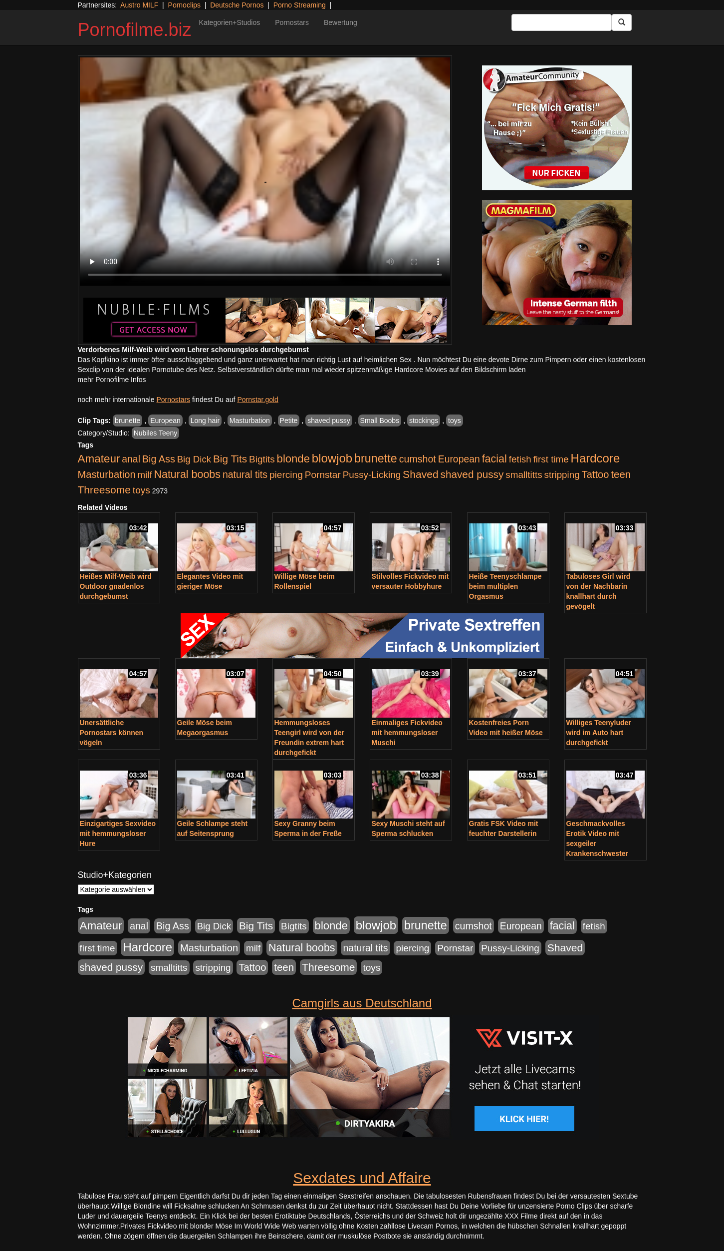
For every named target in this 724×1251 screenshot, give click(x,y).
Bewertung (340, 22)
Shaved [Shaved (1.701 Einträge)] (421, 474)
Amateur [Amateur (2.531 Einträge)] (99, 458)
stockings (423, 420)
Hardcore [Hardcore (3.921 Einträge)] (595, 458)
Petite (289, 420)
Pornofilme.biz (135, 29)
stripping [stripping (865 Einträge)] (562, 474)
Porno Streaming (299, 5)
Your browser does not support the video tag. (265, 171)
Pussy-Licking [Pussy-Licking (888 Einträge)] (372, 474)
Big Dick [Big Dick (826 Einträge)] (194, 459)
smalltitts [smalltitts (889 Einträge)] (523, 474)
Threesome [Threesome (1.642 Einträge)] (104, 489)
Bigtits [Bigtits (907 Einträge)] (262, 459)
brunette (127, 420)
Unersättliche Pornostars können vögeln (112, 733)
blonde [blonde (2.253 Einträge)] (293, 458)
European (165, 420)
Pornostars (292, 22)
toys (454, 420)
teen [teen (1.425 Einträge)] (621, 474)
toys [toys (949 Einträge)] (141, 490)
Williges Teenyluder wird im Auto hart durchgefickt (598, 733)
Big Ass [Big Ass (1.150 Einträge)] (158, 458)
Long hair (205, 420)
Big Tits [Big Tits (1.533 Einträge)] (230, 458)
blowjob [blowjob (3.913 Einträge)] (332, 458)
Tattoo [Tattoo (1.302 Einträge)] (595, 474)
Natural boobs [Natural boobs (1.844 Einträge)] (187, 474)
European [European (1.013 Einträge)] (459, 458)
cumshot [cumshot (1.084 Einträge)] (417, 458)
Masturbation (250, 420)
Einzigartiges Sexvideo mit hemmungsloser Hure (118, 833)
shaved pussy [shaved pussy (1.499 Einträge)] (472, 474)
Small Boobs (380, 420)
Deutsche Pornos (236, 5)
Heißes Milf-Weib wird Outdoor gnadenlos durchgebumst (116, 586)
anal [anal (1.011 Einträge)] (131, 458)
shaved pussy (328, 420)
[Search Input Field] (561, 22)
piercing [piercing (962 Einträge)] (286, 474)
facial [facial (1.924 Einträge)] (494, 459)
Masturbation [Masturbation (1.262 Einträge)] (107, 474)
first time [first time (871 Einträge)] (551, 459)
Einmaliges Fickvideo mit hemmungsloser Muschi (407, 733)
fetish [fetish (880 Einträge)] (520, 459)
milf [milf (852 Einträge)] (144, 474)
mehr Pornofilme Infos (112, 380)
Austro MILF (139, 5)
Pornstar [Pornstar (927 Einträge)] (323, 474)
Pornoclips (184, 5)
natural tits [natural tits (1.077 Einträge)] (245, 474)
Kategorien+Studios (229, 22)
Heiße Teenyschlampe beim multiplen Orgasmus (505, 586)
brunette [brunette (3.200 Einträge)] (375, 458)
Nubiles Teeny (156, 433)
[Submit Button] (622, 22)
